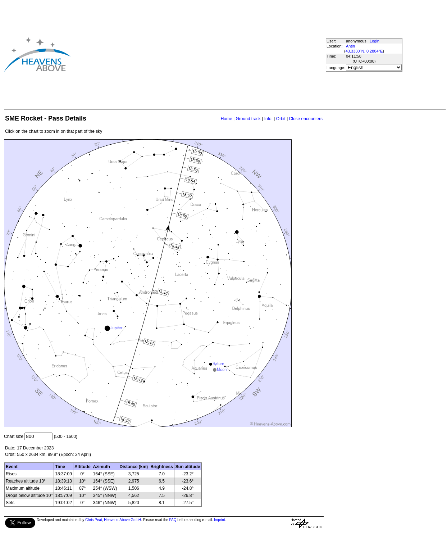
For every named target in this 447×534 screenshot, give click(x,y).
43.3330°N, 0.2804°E (364, 51)
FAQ (173, 520)
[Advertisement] (192, 54)
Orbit (281, 118)
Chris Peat (93, 520)
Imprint (219, 520)
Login (374, 41)
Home (226, 118)
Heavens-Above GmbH (122, 520)
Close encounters (306, 118)
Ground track (248, 118)
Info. (268, 118)
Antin (350, 46)
